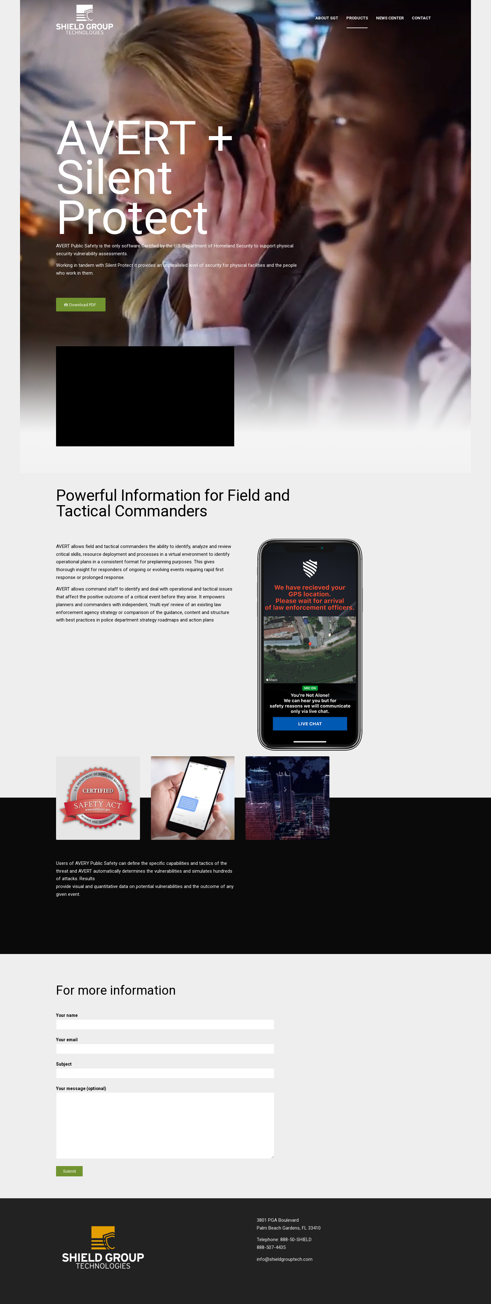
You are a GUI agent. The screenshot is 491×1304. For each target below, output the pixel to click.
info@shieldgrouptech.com (285, 1259)
